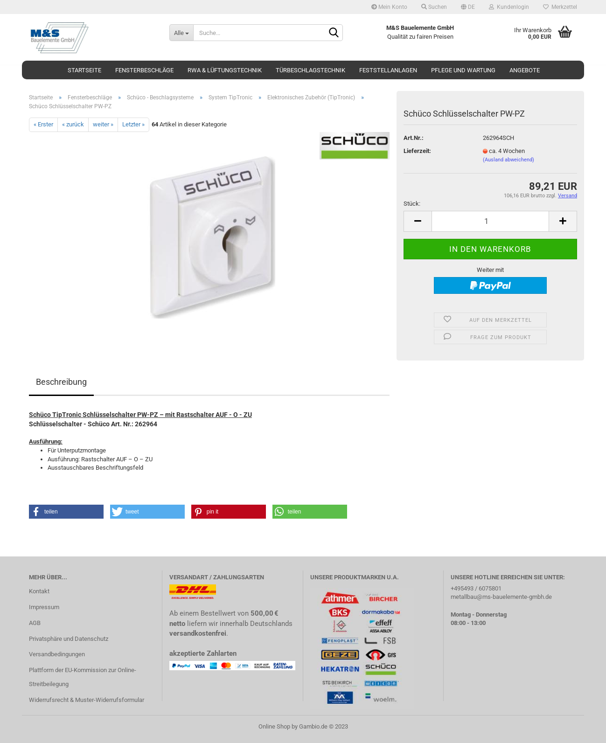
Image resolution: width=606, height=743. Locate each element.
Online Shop (274, 726)
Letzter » (133, 124)
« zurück (73, 124)
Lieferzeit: (417, 150)
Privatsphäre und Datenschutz (68, 638)
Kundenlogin (509, 7)
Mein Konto (389, 7)
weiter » (103, 124)
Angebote (524, 70)
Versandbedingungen (57, 654)
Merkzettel (560, 7)
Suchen (434, 7)
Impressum (44, 607)
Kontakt (39, 591)
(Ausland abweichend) (508, 160)
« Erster (43, 124)
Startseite (84, 70)
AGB (35, 622)
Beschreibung (61, 382)
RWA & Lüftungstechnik (225, 70)
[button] (66, 512)
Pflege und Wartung (463, 70)
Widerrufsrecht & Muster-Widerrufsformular (86, 699)
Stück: (412, 203)
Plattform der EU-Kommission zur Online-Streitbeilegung (82, 677)
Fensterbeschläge (144, 70)
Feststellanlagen (388, 70)
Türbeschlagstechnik (310, 70)
